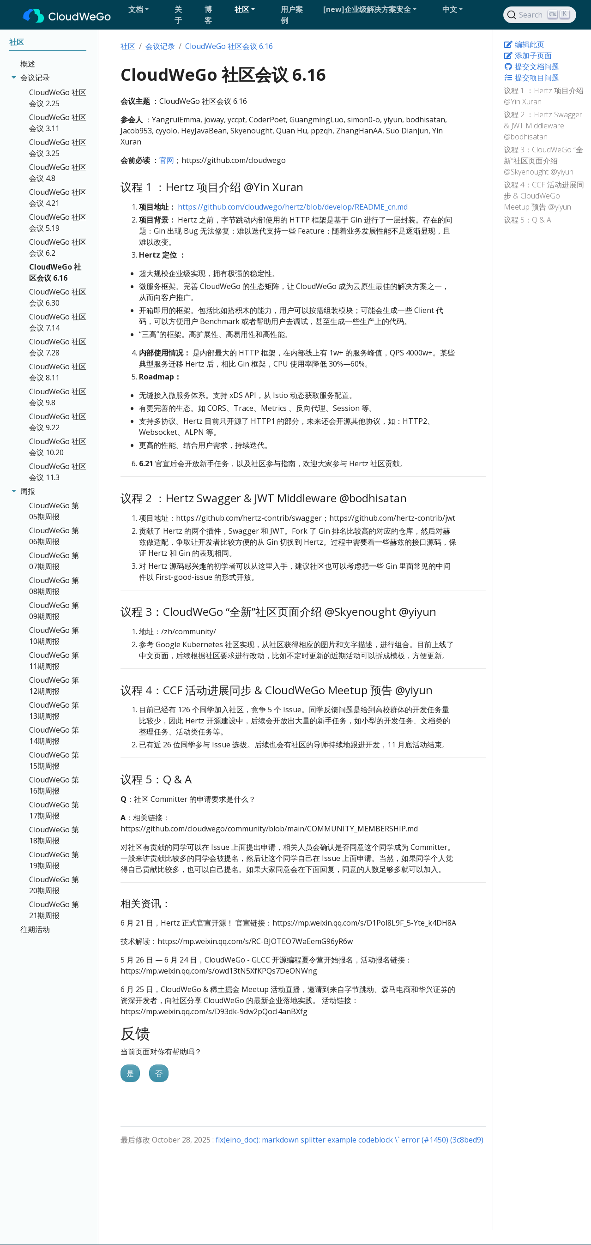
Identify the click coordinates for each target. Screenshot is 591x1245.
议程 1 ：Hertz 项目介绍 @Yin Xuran (544, 96)
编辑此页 (524, 44)
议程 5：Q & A (527, 220)
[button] (148, 9)
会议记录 (160, 46)
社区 (128, 46)
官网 (166, 160)
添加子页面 (528, 55)
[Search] (539, 14)
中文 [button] (449, 9)
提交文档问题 (531, 66)
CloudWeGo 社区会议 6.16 (229, 46)
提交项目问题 (531, 77)
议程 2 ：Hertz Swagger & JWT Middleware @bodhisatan (543, 125)
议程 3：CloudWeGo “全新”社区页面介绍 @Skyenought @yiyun (543, 160)
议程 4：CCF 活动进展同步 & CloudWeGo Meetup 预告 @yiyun (544, 196)
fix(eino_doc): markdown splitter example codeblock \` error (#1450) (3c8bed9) (349, 1140)
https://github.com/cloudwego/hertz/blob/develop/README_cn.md (293, 207)
